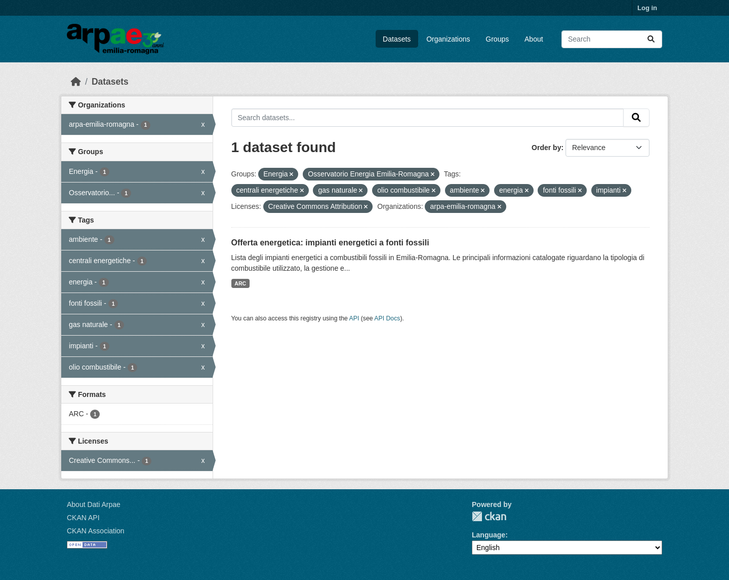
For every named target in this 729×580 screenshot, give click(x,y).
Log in (647, 8)
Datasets (397, 39)
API (354, 318)
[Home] (76, 82)
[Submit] (651, 39)
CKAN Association (96, 531)
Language (488, 535)
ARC (240, 283)
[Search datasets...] (611, 39)
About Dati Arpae (93, 504)
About (533, 39)
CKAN (489, 516)
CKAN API (83, 518)
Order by (546, 147)
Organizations (448, 39)
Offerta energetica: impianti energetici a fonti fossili (330, 242)
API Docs (387, 318)
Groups (497, 39)
